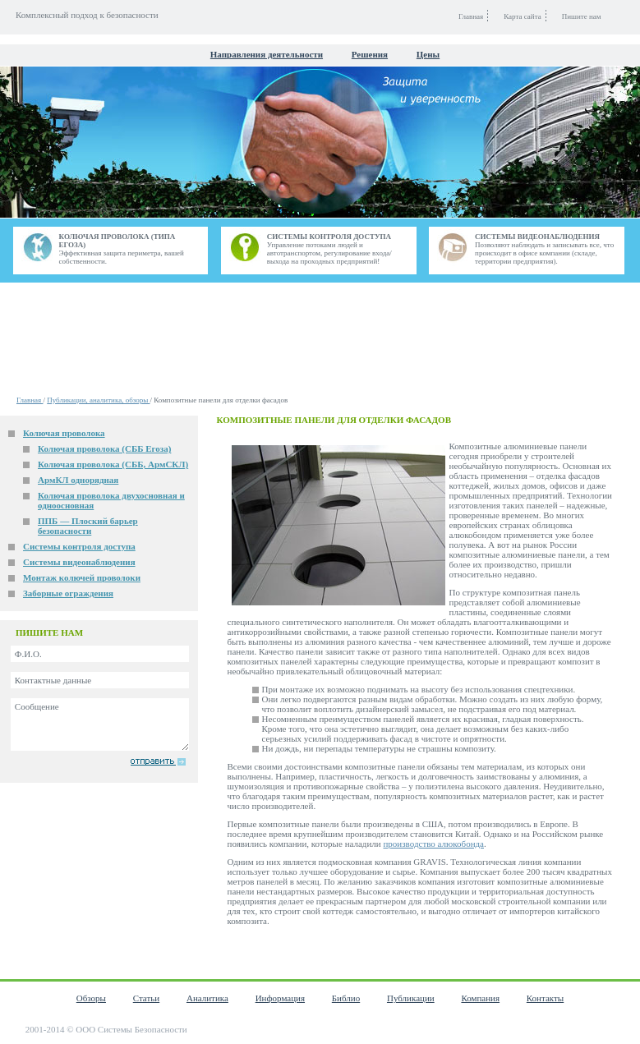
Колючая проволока (64, 433)
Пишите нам (581, 16)
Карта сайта (522, 16)
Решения (370, 54)
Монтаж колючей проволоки (81, 577)
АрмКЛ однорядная (78, 480)
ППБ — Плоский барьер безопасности (88, 526)
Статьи (146, 998)
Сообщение (100, 724)
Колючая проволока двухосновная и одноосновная (111, 500)
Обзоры (91, 998)
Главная (29, 400)
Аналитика (207, 998)
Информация (280, 998)
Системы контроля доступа (79, 546)
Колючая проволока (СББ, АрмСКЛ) (113, 464)
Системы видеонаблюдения (79, 562)
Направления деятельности (266, 54)
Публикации (411, 998)
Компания (480, 998)
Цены (428, 54)
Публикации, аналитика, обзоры (98, 400)
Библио (346, 998)
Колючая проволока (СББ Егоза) (104, 448)
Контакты (545, 998)
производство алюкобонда (433, 844)
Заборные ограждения (68, 593)
